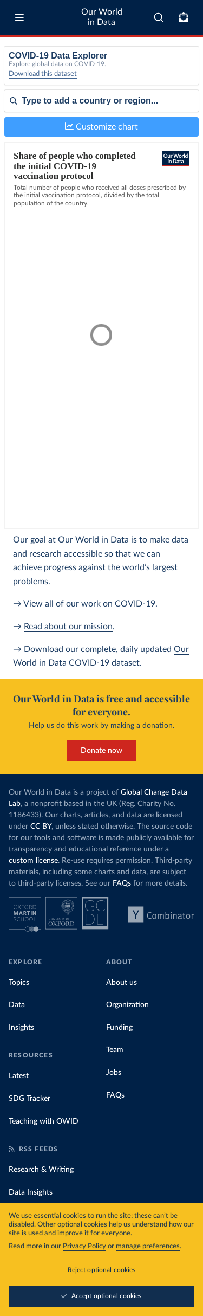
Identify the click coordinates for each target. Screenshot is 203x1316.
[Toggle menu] (19, 17)
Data (17, 1005)
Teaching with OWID (43, 1121)
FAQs (122, 883)
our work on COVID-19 (110, 603)
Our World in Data (101, 17)
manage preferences (148, 1246)
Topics (19, 982)
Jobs (113, 1072)
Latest (19, 1076)
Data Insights (31, 1192)
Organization (127, 1005)
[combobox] (158, 17)
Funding (119, 1027)
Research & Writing (41, 1169)
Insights (21, 1027)
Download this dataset (43, 74)
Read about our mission (68, 626)
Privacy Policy (84, 1246)
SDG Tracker (29, 1098)
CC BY (40, 826)
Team (114, 1050)
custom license (33, 861)
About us (121, 982)
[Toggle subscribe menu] (183, 17)
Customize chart (101, 126)
